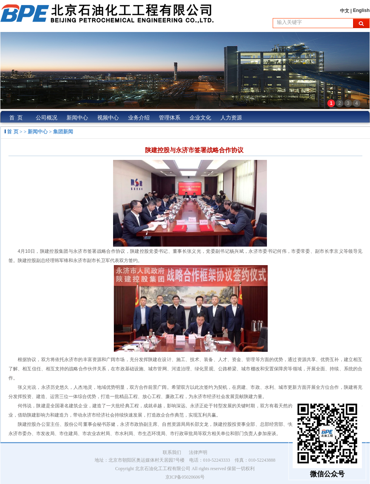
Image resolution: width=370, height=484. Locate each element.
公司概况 (46, 118)
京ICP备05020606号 (185, 477)
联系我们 (172, 452)
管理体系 (169, 118)
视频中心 (108, 118)
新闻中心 (77, 118)
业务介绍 (139, 118)
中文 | (346, 10)
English (361, 10)
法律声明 (198, 452)
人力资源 (231, 118)
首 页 (16, 118)
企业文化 (200, 118)
